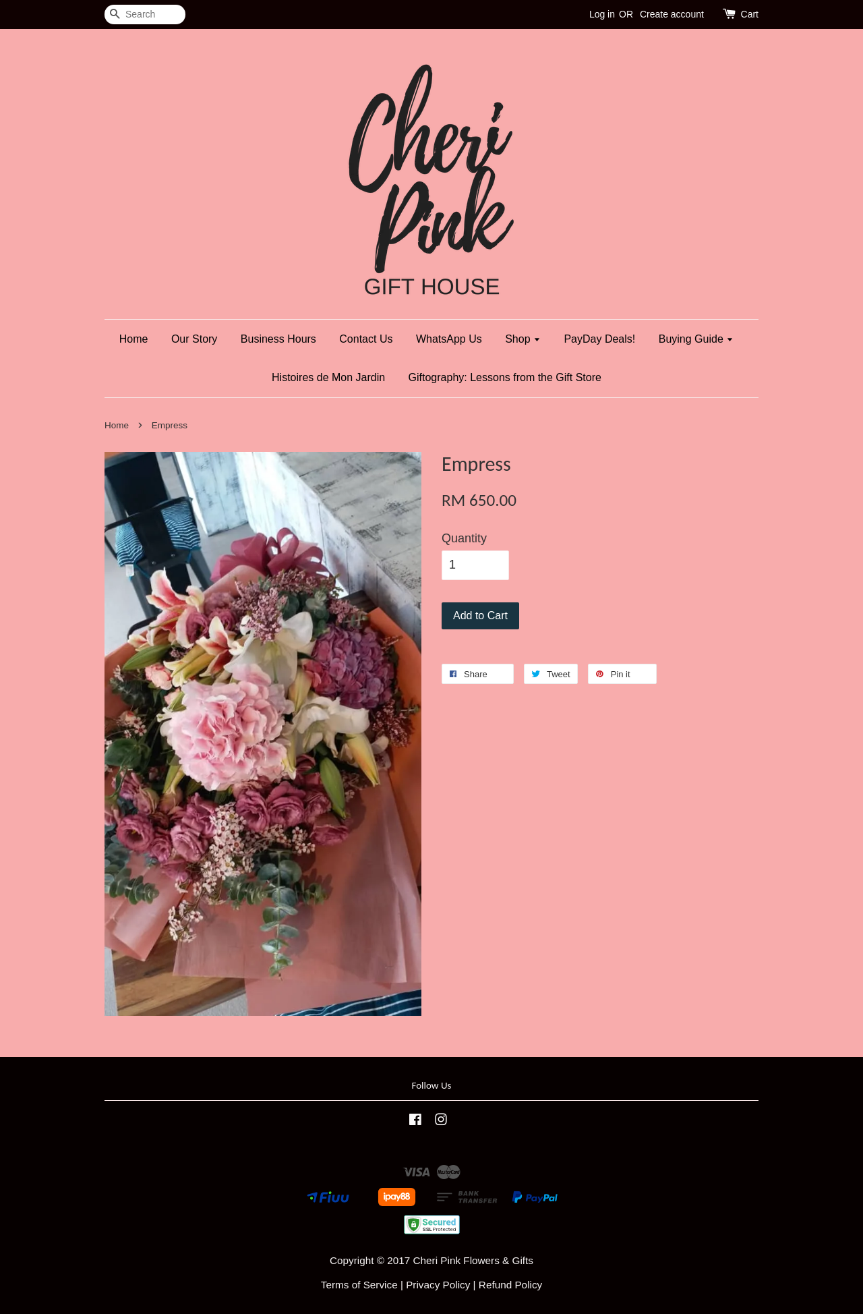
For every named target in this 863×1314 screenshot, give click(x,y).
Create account (672, 14)
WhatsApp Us (449, 339)
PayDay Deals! (599, 339)
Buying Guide (696, 339)
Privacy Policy (438, 1284)
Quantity (464, 538)
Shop (523, 339)
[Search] (145, 14)
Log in (602, 14)
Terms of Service (359, 1284)
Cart (749, 14)
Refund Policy (510, 1284)
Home (133, 339)
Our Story (194, 339)
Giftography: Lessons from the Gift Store (505, 377)
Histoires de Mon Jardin (328, 377)
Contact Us (365, 339)
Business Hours (278, 339)
